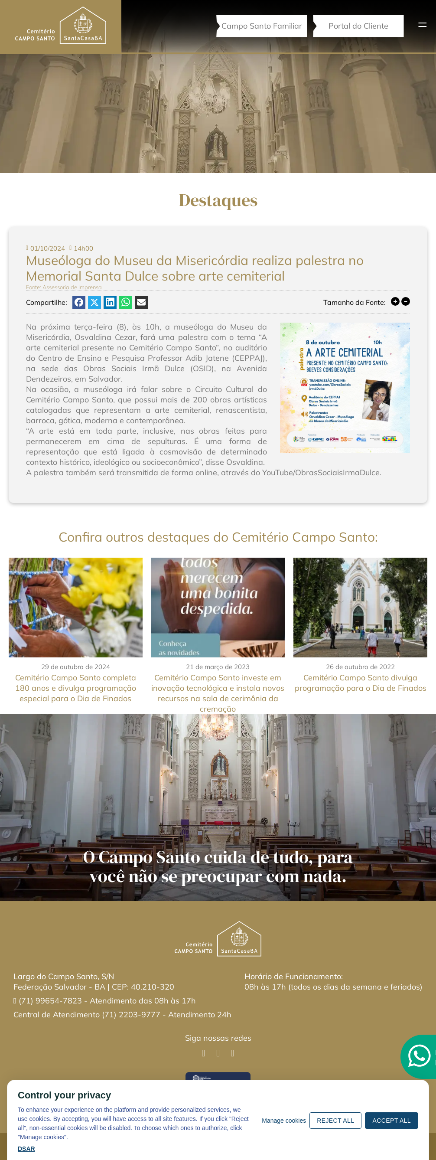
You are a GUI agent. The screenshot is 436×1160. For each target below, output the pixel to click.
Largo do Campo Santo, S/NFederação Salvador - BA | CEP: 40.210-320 (93, 981)
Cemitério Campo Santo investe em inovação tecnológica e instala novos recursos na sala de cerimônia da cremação (217, 693)
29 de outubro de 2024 (75, 667)
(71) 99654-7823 (51, 1001)
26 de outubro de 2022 (360, 667)
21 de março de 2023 (218, 667)
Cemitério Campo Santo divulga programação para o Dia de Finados (360, 683)
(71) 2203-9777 (131, 1014)
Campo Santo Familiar (261, 26)
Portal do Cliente (358, 26)
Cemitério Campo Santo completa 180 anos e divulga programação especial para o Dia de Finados (75, 688)
